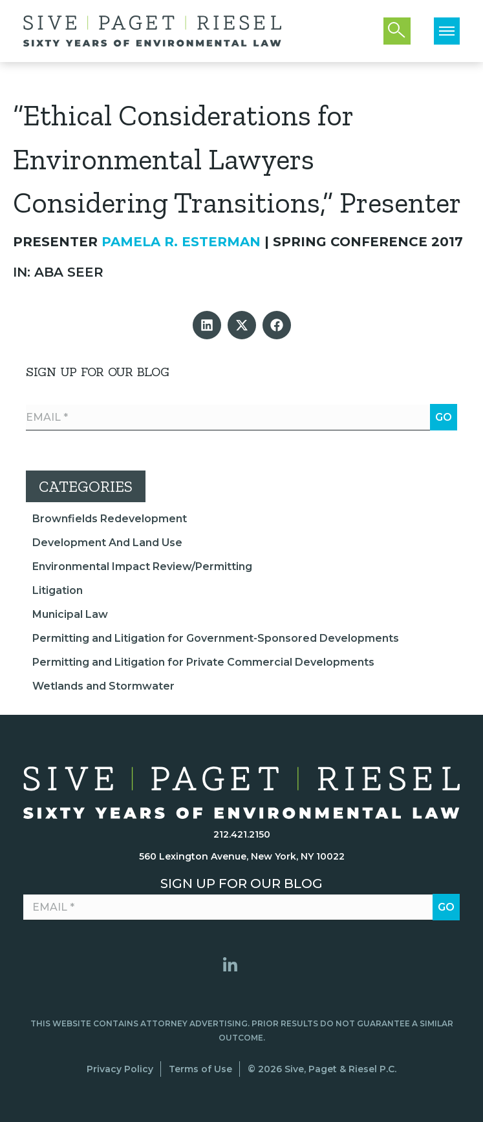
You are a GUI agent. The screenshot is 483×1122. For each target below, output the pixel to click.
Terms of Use (200, 1069)
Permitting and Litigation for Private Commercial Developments (203, 662)
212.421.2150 (241, 834)
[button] (207, 325)
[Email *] (241, 417)
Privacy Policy (120, 1069)
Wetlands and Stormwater (103, 686)
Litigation (57, 590)
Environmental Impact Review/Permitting (142, 566)
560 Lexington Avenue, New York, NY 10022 (242, 856)
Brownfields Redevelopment (109, 519)
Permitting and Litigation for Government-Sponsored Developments (215, 638)
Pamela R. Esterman (181, 241)
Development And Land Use (107, 542)
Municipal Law (70, 614)
